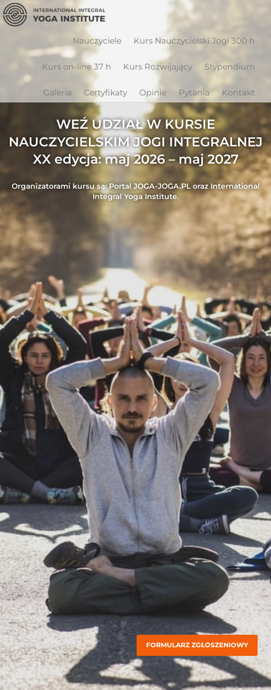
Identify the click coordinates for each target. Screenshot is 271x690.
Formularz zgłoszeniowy (197, 645)
